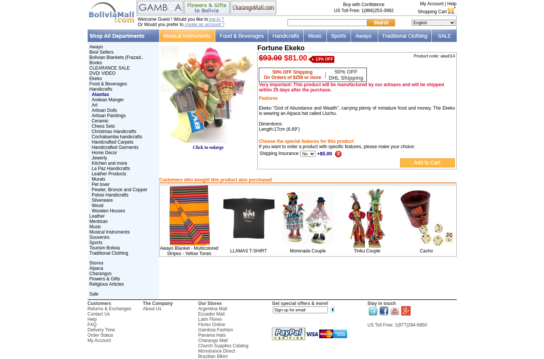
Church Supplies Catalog (223, 345)
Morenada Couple (308, 251)
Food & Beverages (108, 84)
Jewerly (99, 158)
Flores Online (211, 324)
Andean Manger (108, 99)
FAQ (92, 324)
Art (94, 105)
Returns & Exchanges (109, 308)
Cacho (426, 251)
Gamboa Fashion (215, 330)
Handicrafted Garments (115, 147)
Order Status (100, 335)
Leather (97, 216)
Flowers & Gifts (105, 279)
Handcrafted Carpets (113, 142)
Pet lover (101, 184)
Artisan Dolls (104, 110)
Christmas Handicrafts (114, 131)
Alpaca (97, 268)
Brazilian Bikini (213, 356)
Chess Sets (103, 126)
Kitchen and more (109, 163)
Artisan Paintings (109, 115)
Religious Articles (107, 284)
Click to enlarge (208, 145)
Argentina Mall (212, 308)
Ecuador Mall (211, 314)
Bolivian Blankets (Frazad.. (117, 57)
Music (95, 226)
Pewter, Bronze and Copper (119, 189)
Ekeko (96, 78)
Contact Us (99, 314)
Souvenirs (100, 237)
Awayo (96, 47)
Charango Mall (213, 340)
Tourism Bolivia (105, 248)
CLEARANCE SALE (110, 68)
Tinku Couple (367, 251)
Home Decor (104, 152)
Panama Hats (212, 335)
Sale (94, 294)
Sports (96, 242)
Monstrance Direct (216, 351)
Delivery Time (101, 330)
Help (452, 3)
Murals (98, 179)
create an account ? (204, 24)
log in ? (216, 19)
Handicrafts (101, 89)
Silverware (102, 200)
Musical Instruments (110, 232)
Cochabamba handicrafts (117, 136)
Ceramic (100, 121)
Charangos (101, 273)
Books (96, 62)
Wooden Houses (108, 211)
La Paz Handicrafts (111, 168)
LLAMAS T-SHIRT (248, 251)
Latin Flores (210, 319)
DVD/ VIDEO (103, 73)
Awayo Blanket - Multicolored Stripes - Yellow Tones (189, 251)
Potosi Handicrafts (110, 195)
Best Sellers (102, 52)
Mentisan (99, 221)
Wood (98, 205)
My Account (432, 3)
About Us (152, 308)
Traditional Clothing (109, 253)
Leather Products (109, 173)
